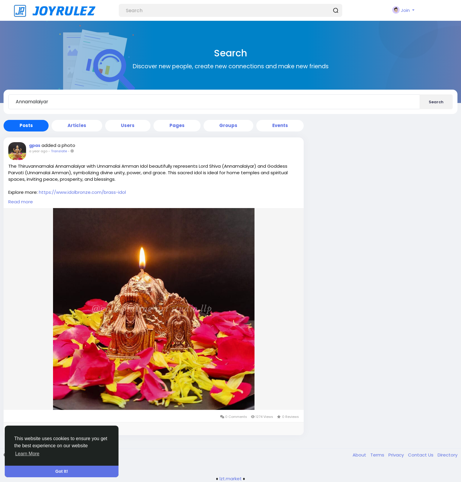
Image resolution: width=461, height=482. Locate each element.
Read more (20, 202)
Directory (447, 455)
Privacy (396, 455)
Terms (377, 455)
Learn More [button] (27, 453)
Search (436, 102)
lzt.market (231, 478)
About (360, 455)
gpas (34, 145)
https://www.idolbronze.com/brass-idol (82, 192)
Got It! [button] (61, 471)
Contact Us (421, 455)
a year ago (38, 151)
